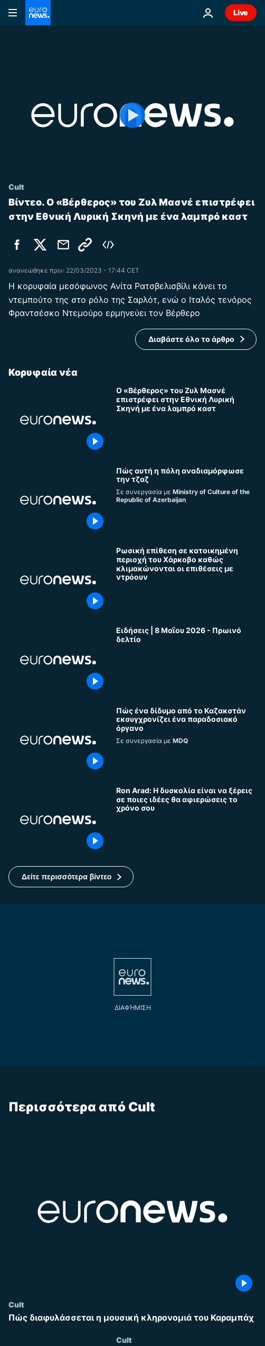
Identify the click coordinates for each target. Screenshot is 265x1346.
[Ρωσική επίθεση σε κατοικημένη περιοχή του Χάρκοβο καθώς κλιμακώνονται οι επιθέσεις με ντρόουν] (186, 580)
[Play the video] (132, 115)
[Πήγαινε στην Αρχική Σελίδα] (38, 12)
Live (240, 12)
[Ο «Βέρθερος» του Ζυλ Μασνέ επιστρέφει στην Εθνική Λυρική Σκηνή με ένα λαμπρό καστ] (186, 419)
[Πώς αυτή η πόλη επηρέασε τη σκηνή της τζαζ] (186, 500)
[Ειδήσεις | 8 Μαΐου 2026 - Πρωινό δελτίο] (186, 659)
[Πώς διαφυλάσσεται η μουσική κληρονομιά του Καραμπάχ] (132, 1318)
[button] (71, 876)
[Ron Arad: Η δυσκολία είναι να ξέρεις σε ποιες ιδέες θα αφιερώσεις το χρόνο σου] (186, 819)
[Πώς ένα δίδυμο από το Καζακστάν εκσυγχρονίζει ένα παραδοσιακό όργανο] (186, 740)
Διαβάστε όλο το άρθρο (191, 339)
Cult (16, 1304)
